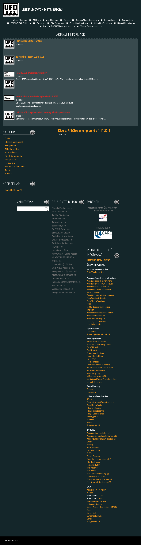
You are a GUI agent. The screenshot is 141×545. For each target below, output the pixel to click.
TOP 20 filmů (11, 152)
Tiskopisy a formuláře (15, 166)
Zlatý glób (91, 522)
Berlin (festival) (93, 447)
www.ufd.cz (13, 540)
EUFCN (89, 453)
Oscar (89, 510)
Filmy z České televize (95, 414)
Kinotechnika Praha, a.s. (96, 316)
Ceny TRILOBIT (92, 347)
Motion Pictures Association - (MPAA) (102, 507)
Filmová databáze (94, 408)
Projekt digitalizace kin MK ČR (98, 334)
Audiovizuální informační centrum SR (101, 439)
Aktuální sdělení (12, 149)
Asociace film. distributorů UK (98, 433)
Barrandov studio (93, 292)
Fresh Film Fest (93, 362)
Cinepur (90, 389)
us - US (97, 522)
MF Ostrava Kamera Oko (96, 370)
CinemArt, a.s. (127, 20)
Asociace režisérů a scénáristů (99, 289)
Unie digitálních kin (94, 324)
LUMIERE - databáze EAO (96, 476)
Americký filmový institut (96, 490)
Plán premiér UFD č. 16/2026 (29, 41)
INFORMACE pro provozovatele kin (31, 73)
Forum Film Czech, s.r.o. (79, 23)
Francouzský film (93, 465)
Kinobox (90, 422)
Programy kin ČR (93, 425)
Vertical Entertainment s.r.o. (91, 26)
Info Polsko (91, 471)
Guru (101, 496)
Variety (89, 519)
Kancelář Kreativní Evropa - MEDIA (100, 313)
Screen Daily (92, 513)
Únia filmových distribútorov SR (99, 482)
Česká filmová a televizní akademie (100, 295)
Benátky (90, 445)
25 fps (89, 399)
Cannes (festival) (93, 450)
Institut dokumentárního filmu (98, 307)
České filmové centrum (96, 301)
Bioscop (67, 20)
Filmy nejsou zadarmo (95, 411)
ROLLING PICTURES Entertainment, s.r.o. (59, 26)
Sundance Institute (94, 516)
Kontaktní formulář (13, 190)
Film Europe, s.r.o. (58, 23)
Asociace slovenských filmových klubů (102, 436)
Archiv (8, 170)
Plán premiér (10, 145)
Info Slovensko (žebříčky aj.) (98, 473)
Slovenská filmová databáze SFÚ (99, 479)
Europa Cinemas (93, 456)
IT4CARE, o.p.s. (103, 227)
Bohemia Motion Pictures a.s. (87, 20)
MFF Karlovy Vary (93, 373)
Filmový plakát (92, 417)
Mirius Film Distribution (103, 23)
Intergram (90, 310)
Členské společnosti (14, 142)
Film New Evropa (93, 462)
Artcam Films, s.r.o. (20, 20)
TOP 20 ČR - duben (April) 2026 (30, 57)
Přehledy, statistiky (13, 156)
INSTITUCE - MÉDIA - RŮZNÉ (98, 260)
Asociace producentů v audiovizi (100, 284)
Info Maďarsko (92, 468)
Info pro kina (10, 159)
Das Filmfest (92, 350)
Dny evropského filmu (95, 353)
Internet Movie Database (96, 501)
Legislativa (10, 163)
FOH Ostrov (91, 359)
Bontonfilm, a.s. (110, 20)
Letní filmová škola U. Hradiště (98, 365)
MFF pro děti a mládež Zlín (97, 376)
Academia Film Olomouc (96, 341)
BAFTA (89, 442)
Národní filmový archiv (126, 23)
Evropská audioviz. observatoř (99, 459)
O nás (7, 138)
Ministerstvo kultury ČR (96, 318)
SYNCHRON (92, 392)
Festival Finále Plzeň (95, 356)
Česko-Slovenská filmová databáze (100, 402)
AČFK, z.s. (37, 20)
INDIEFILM (90, 419)
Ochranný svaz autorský (96, 321)
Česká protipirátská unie (96, 298)
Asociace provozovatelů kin (98, 287)
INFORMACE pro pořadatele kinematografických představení (43, 112)
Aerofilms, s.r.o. (52, 20)
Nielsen (90, 493)
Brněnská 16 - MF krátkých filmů (99, 344)
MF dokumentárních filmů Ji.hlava (100, 368)
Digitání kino (92, 331)
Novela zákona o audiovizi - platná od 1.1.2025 (37, 96)
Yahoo (101, 498)
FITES (89, 304)
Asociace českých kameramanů (99, 281)
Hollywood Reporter (95, 504)
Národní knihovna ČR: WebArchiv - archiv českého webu (103, 209)
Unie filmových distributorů (42, 9)
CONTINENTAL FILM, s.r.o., (21, 23)
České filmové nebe (94, 405)
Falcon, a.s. (41, 23)
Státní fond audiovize (95, 272)
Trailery (8, 173)
